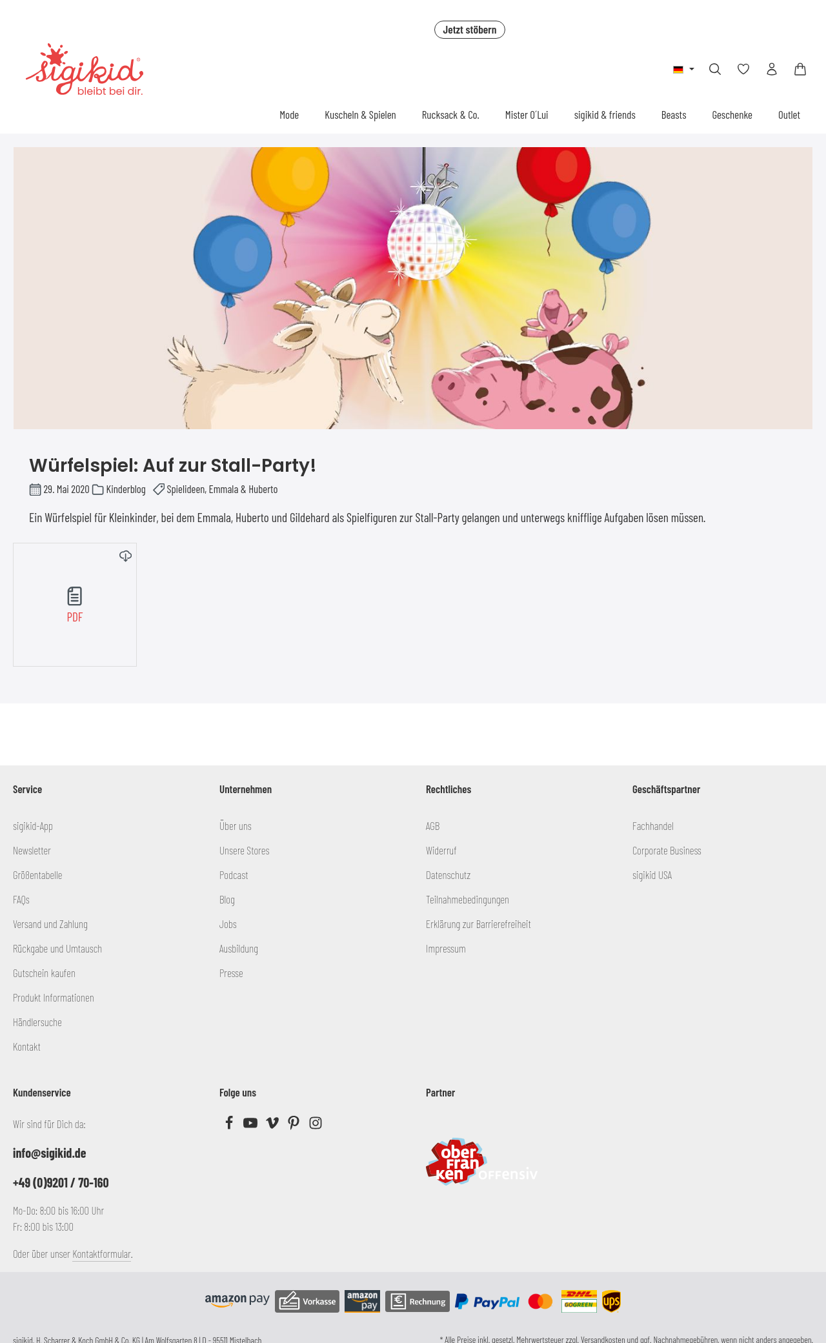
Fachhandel (653, 825)
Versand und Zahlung (50, 923)
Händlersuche (37, 1021)
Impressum (446, 948)
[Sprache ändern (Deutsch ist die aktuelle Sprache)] (684, 69)
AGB (432, 825)
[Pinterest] (295, 1125)
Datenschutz (448, 874)
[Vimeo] (273, 1125)
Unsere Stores (244, 849)
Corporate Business (666, 849)
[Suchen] (715, 69)
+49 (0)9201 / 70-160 (61, 1182)
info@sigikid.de (49, 1152)
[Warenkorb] (800, 69)
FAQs (21, 899)
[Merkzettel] (743, 69)
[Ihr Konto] (772, 69)
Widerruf (441, 849)
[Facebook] (230, 1125)
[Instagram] (315, 1125)
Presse (231, 972)
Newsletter (32, 849)
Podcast (233, 874)
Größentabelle (37, 874)
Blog (227, 899)
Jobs (228, 923)
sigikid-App (33, 825)
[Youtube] (251, 1125)
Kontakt (27, 1046)
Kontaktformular (101, 1253)
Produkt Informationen (53, 997)
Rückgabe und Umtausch (57, 948)
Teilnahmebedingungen (467, 899)
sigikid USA (652, 874)
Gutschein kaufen (44, 972)
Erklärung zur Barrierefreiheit (478, 923)
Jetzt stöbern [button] (469, 29)
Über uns (235, 825)
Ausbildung (238, 948)
